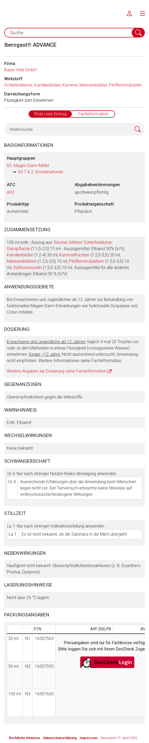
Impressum (88, 738)
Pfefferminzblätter (125, 85)
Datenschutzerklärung (60, 738)
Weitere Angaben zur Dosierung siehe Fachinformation (56, 371)
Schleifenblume (18, 85)
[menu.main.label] (142, 13)
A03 (10, 192)
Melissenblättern (22, 261)
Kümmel (70, 85)
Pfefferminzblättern (86, 261)
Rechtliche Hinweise (24, 738)
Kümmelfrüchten (74, 254)
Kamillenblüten (47, 85)
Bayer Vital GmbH (20, 69)
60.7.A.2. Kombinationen (40, 171)
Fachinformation (93, 113)
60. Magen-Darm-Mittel (28, 165)
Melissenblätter (93, 85)
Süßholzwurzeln (27, 267)
